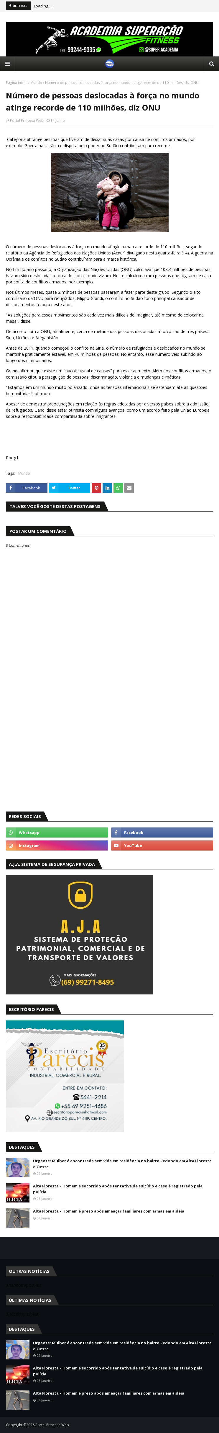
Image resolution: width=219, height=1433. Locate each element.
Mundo (36, 82)
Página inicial (16, 82)
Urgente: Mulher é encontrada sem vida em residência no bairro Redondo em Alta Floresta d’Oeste (122, 1163)
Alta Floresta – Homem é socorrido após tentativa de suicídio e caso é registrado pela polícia (117, 1189)
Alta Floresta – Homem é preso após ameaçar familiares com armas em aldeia (108, 1211)
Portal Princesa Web (27, 120)
